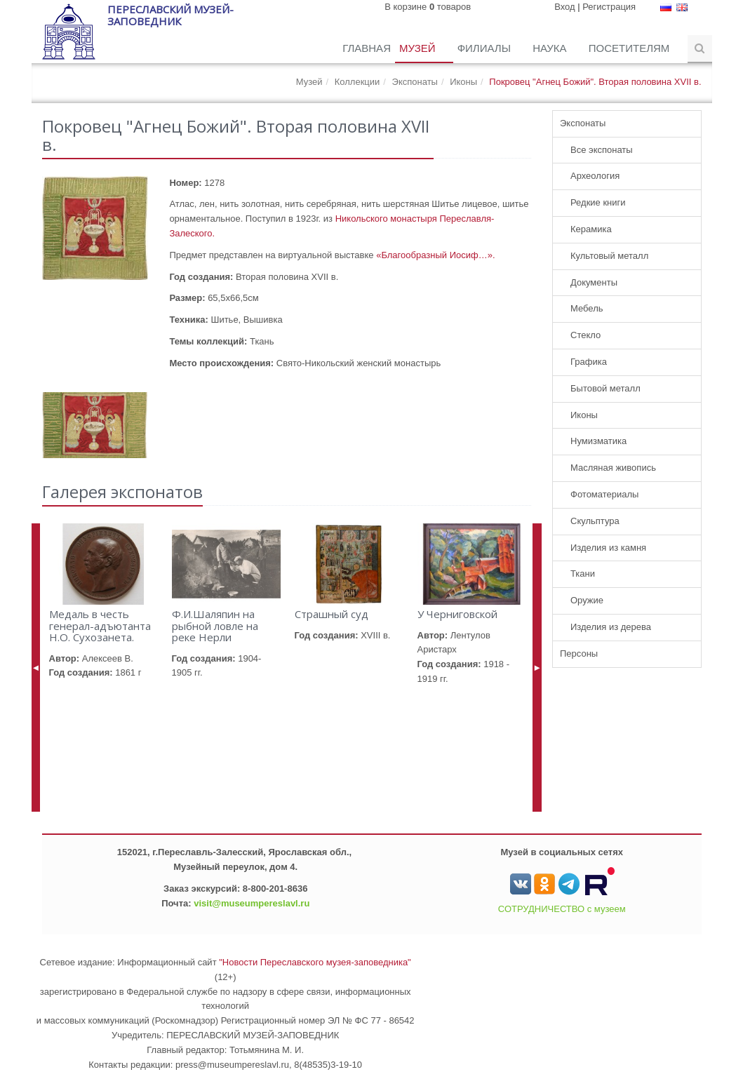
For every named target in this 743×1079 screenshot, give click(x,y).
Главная (366, 48)
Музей (419, 48)
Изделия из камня (608, 547)
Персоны (579, 653)
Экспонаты (415, 81)
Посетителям (631, 48)
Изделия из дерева (610, 627)
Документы (593, 282)
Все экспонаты (601, 150)
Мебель (586, 308)
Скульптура (595, 521)
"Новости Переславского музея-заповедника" (315, 962)
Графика (588, 361)
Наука (551, 48)
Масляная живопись (613, 467)
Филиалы (485, 48)
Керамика (591, 229)
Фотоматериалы (604, 494)
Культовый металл (609, 255)
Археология (595, 175)
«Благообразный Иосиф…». (435, 255)
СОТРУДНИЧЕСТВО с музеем (562, 909)
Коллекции (357, 81)
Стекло (585, 335)
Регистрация (609, 6)
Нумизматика (598, 441)
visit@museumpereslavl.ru (251, 903)
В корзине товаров (427, 6)
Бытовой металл (605, 388)
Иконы (463, 81)
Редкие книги (598, 202)
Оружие (586, 600)
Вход (564, 6)
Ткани (582, 573)
